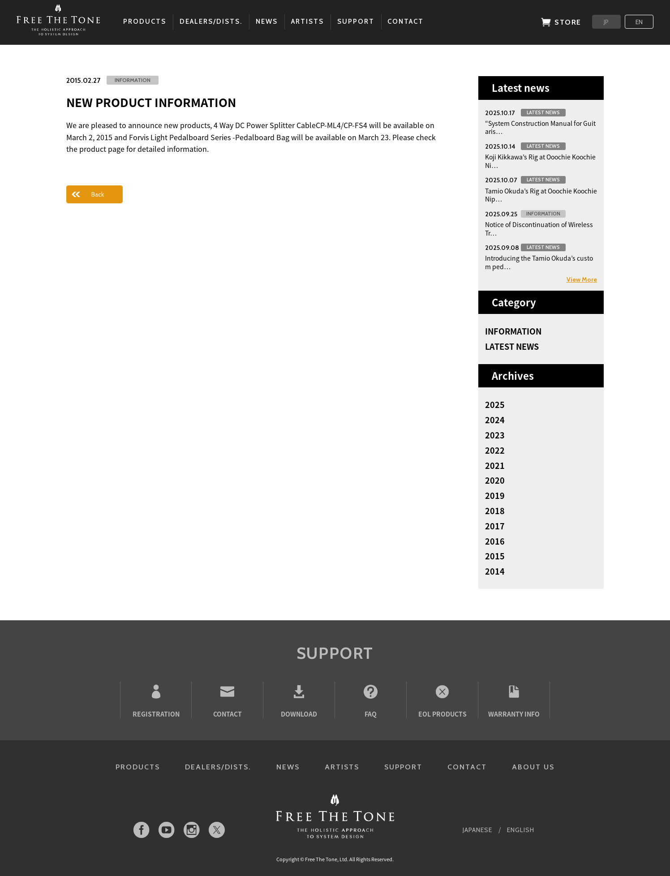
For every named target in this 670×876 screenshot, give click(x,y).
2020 (495, 480)
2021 (495, 465)
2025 (495, 404)
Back (97, 194)
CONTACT (467, 767)
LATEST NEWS (512, 346)
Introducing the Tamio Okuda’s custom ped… (539, 262)
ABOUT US (533, 767)
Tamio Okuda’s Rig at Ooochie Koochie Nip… (541, 195)
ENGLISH (520, 830)
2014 (495, 571)
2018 (495, 511)
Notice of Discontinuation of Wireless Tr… (539, 228)
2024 (495, 420)
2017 (495, 526)
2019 (495, 495)
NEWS (288, 767)
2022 (495, 450)
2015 (495, 556)
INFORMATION (513, 331)
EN (639, 22)
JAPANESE (477, 830)
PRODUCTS (138, 767)
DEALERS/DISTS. (218, 767)
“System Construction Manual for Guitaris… (540, 127)
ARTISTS (342, 767)
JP (606, 22)
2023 (495, 435)
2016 (495, 541)
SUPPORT (403, 767)
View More (582, 279)
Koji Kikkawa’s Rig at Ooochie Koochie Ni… (540, 161)
